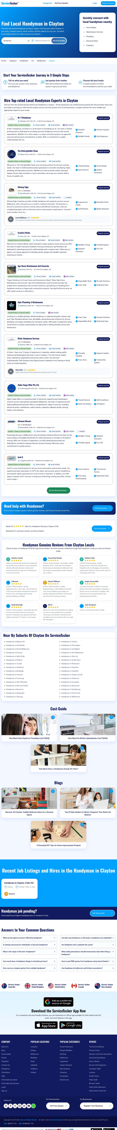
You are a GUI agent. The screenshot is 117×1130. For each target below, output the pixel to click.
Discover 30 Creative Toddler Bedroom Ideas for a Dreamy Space (29, 813)
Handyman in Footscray (15, 678)
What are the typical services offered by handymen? (22, 938)
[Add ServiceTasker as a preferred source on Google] (58, 1002)
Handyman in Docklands (15, 645)
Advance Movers (24, 421)
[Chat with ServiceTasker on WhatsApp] (33, 1106)
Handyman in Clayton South (71, 675)
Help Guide (93, 1080)
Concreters (64, 1076)
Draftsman (64, 1058)
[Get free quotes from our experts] (61, 3)
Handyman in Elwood (14, 653)
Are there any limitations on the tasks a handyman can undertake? (86, 938)
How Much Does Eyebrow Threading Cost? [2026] (29, 738)
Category (13, 61)
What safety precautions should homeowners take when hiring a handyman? (85, 953)
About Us (4, 1047)
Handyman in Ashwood (70, 678)
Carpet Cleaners (66, 1065)
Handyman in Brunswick (70, 686)
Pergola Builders (66, 1050)
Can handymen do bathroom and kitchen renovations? (81, 968)
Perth (33, 1061)
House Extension (66, 1047)
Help (3, 1076)
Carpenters (64, 1061)
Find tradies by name (9, 1080)
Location (34, 1047)
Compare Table (95, 1069)
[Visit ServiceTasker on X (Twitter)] (15, 1106)
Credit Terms (94, 1076)
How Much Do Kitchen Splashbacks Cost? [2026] (87, 738)
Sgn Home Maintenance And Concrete (33, 266)
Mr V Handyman (24, 117)
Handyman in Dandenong (70, 689)
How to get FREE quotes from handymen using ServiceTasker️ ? (85, 961)
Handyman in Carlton (69, 642)
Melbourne (41, 61)
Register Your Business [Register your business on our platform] (97, 1106)
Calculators (5, 1072)
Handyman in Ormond (14, 675)
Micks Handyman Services (28, 338)
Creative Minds (24, 233)
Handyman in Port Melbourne (72, 653)
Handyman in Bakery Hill (15, 642)
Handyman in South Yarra (70, 660)
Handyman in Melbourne (70, 697)
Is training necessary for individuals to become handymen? (25, 945)
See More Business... (58, 490)
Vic (32, 61)
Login (95, 3)
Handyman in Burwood (14, 689)
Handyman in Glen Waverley (16, 682)
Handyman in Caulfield (69, 671)
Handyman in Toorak (14, 664)
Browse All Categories (97, 1065)
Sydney (33, 1050)
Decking (63, 1054)
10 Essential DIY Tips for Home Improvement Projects (58, 845)
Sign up (4, 1091)
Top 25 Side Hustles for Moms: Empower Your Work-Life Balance (88, 813)
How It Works (94, 1061)
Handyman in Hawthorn (15, 667)
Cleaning (63, 1072)
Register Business (108, 3)
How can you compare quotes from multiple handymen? (24, 968)
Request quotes (103, 118)
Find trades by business (10, 1083)
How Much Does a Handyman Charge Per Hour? (58, 769)
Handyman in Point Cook (70, 693)
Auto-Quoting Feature (97, 1058)
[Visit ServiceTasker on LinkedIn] (24, 1106)
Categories (5, 1069)
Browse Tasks (94, 1083)
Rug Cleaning (65, 1069)
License (92, 1072)
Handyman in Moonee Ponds (17, 686)
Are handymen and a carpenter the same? (77, 945)
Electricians (64, 1080)
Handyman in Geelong (14, 697)
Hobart (33, 1072)
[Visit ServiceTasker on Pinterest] (10, 1106)
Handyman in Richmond (70, 664)
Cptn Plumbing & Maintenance (30, 302)
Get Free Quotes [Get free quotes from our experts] (58, 1106)
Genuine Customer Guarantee (100, 1054)
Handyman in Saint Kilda (15, 656)
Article (3, 1058)
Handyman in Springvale (15, 693)
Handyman (24, 61)
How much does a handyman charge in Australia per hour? (25, 961)
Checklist (5, 1061)
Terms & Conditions (96, 1047)
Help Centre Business (97, 1087)
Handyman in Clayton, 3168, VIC (19, 883)
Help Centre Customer (97, 1091)
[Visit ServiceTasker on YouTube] (29, 1106)
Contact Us (5, 1065)
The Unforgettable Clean (28, 151)
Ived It (20, 457)
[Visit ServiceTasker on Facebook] (6, 1106)
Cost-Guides (6, 1054)
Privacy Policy (94, 1050)
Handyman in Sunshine (70, 667)
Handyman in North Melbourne (17, 649)
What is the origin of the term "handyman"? (19, 952)
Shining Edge (23, 187)
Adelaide (34, 1065)
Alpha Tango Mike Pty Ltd (28, 385)
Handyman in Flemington (70, 645)
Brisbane (34, 1058)
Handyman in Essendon (70, 682)
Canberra (34, 1069)
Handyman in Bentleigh (15, 671)
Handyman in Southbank (70, 649)
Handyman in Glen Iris (69, 656)
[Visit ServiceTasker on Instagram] (19, 1106)
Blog (3, 1050)
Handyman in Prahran (14, 660)
